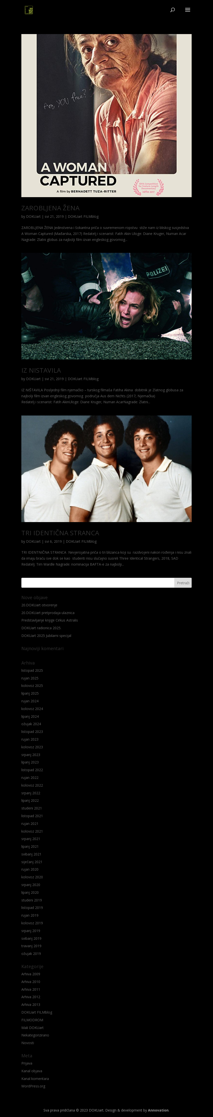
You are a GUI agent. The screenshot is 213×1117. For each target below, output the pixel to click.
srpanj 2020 (30, 884)
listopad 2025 (32, 670)
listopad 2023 (32, 731)
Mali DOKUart (32, 1027)
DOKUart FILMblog (83, 216)
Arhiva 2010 (30, 981)
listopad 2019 (32, 907)
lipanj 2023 (30, 762)
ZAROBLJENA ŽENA (50, 207)
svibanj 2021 (31, 854)
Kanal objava (31, 1071)
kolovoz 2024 (32, 708)
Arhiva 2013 (30, 1004)
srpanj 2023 (30, 754)
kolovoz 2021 (32, 831)
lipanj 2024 (30, 716)
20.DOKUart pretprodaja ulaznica (47, 612)
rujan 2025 (29, 678)
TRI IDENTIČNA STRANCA (60, 532)
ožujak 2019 (31, 953)
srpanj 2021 (30, 838)
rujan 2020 (29, 869)
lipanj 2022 (30, 800)
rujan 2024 (29, 701)
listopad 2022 (32, 769)
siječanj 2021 (31, 861)
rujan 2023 (29, 739)
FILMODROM (32, 1020)
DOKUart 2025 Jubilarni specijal (46, 635)
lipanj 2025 (30, 693)
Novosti (27, 1042)
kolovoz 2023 (32, 747)
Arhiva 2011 (30, 989)
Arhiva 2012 (30, 996)
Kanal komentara (35, 1078)
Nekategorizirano (35, 1035)
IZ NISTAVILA (41, 370)
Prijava (26, 1063)
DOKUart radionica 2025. (41, 628)
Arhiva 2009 (30, 974)
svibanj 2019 (31, 938)
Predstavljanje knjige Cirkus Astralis (49, 620)
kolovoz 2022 (32, 785)
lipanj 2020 (30, 892)
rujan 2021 (29, 823)
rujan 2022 (29, 777)
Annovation (158, 1110)
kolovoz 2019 (32, 923)
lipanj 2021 (30, 846)
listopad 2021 (32, 815)
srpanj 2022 (30, 793)
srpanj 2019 (30, 930)
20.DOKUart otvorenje (39, 605)
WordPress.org (33, 1086)
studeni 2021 (31, 808)
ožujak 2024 (31, 723)
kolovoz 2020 (32, 877)
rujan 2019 (29, 915)
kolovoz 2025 (32, 685)
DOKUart (33, 216)
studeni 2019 (31, 900)
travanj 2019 (31, 945)
